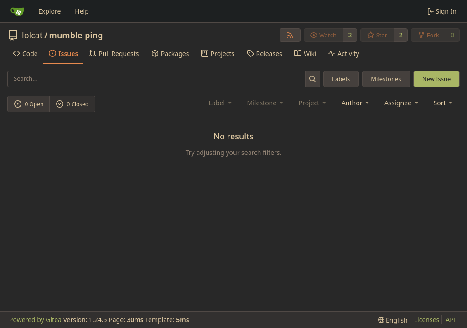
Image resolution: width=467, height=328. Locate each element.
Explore (49, 11)
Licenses (427, 319)
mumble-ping (76, 35)
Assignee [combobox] (402, 102)
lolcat (32, 35)
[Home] (17, 11)
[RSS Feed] (290, 35)
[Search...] (312, 79)
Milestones (386, 79)
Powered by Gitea (35, 319)
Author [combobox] (356, 102)
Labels (341, 79)
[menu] (444, 102)
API (451, 319)
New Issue (436, 79)
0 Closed (72, 104)
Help (82, 11)
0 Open (29, 104)
